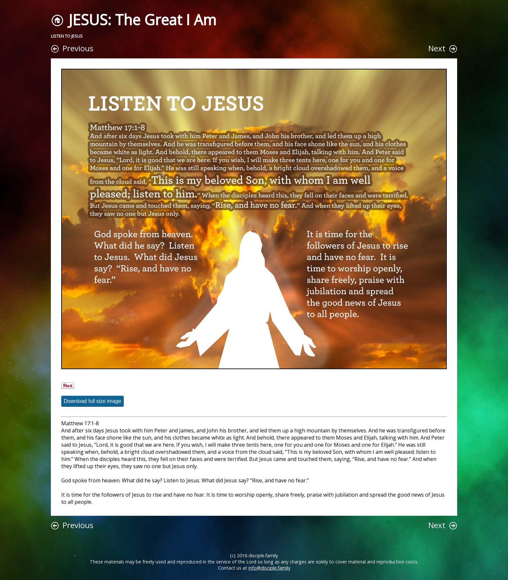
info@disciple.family (269, 568)
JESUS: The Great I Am (142, 20)
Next (436, 48)
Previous (78, 48)
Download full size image (92, 401)
